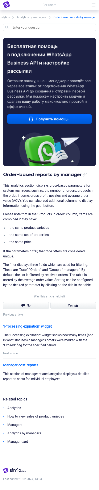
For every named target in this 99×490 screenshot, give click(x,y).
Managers (14, 425)
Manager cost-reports (20, 365)
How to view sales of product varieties (35, 416)
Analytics (14, 408)
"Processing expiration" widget (27, 326)
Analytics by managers (31, 17)
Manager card (17, 442)
